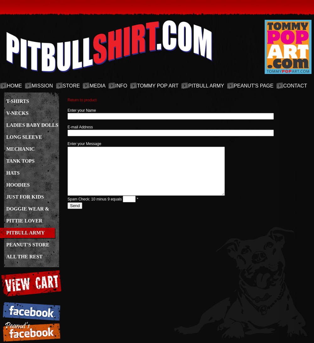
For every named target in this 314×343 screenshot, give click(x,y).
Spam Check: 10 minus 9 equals (95, 208)
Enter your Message (84, 144)
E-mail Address (80, 127)
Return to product (82, 100)
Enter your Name (82, 110)
